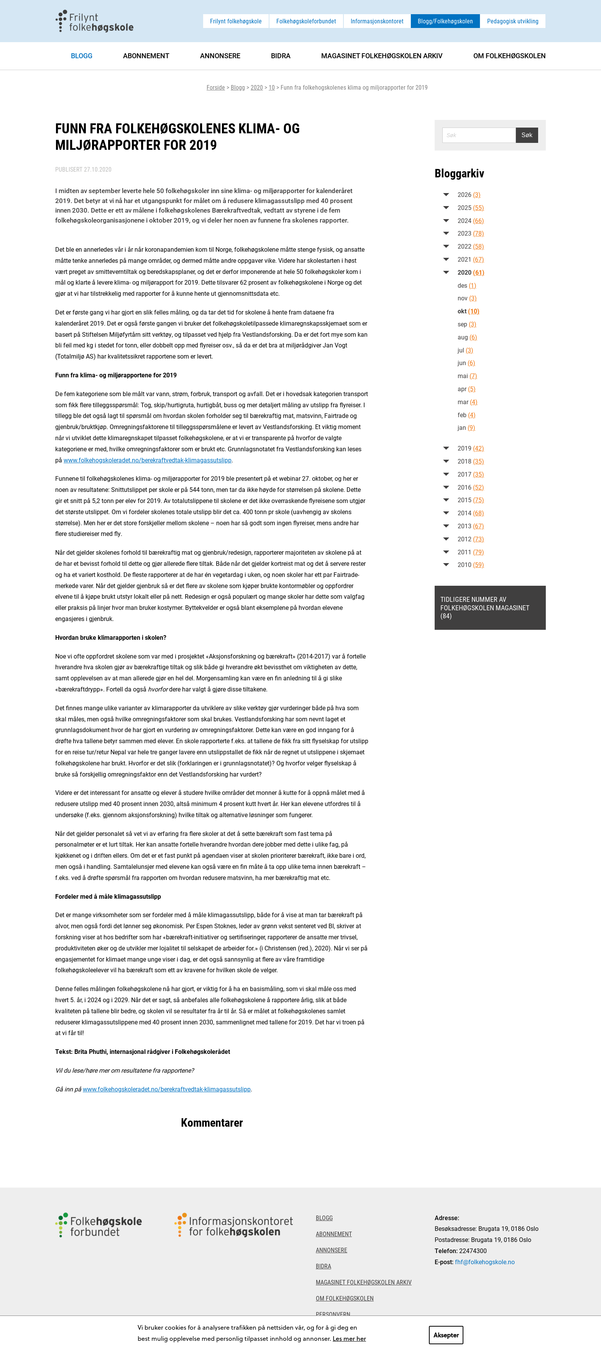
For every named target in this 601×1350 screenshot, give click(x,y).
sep (467, 324)
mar (468, 402)
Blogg (238, 87)
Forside (216, 87)
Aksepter (446, 1334)
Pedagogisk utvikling (513, 21)
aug (467, 337)
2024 (471, 220)
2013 (471, 526)
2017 (471, 474)
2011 (471, 552)
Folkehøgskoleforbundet (306, 21)
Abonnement (146, 55)
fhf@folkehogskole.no (485, 1262)
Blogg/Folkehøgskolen (445, 21)
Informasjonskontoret (377, 21)
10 (272, 87)
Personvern (333, 1314)
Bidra (281, 55)
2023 (471, 233)
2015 (471, 500)
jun (466, 363)
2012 (471, 539)
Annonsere (220, 55)
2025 (471, 207)
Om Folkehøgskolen (509, 55)
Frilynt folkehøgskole (236, 21)
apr (467, 389)
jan (466, 427)
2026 (469, 194)
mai (467, 376)
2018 (471, 461)
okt (468, 311)
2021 (471, 259)
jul (465, 350)
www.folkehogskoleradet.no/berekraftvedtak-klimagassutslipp (148, 460)
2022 (471, 246)
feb (467, 415)
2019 (471, 448)
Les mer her (349, 1338)
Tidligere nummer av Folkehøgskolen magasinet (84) (484, 607)
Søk (527, 135)
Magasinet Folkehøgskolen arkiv (382, 55)
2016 (471, 487)
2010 (471, 564)
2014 (471, 513)
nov (467, 298)
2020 (257, 87)
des (467, 285)
